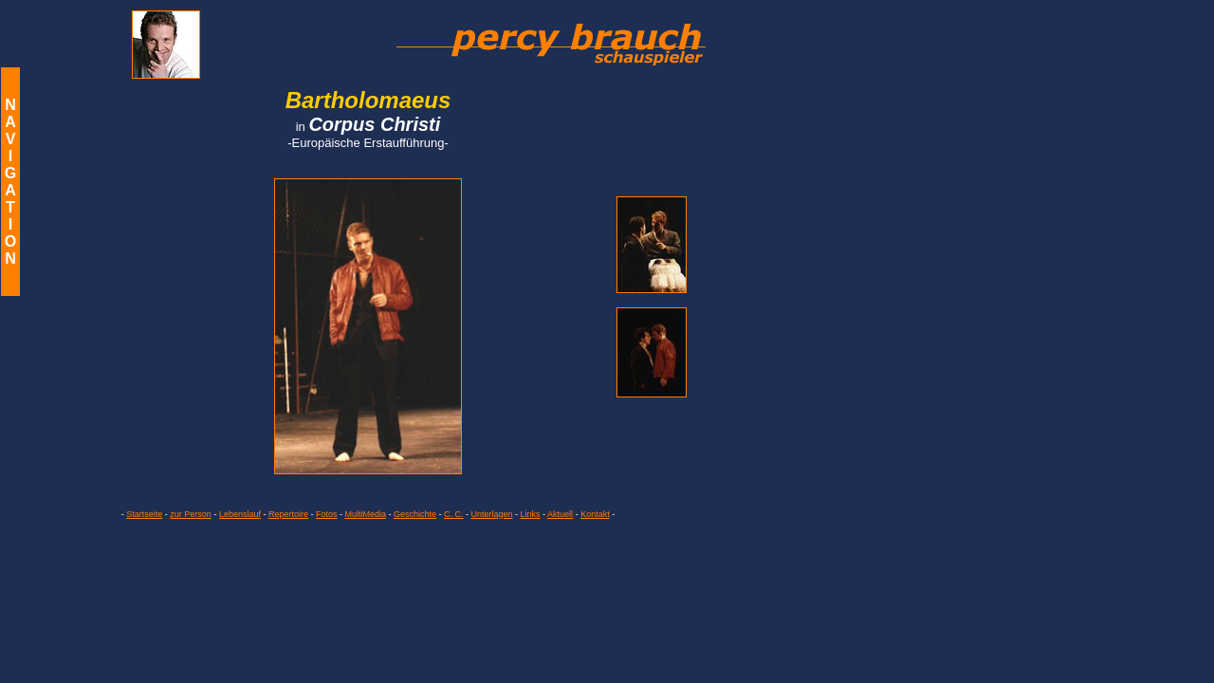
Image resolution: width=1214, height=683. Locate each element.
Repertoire (288, 514)
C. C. (454, 514)
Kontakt (595, 514)
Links (531, 514)
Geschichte (415, 514)
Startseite (144, 514)
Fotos (327, 514)
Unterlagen (492, 514)
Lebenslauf (240, 514)
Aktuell (560, 514)
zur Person (191, 514)
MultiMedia (365, 514)
